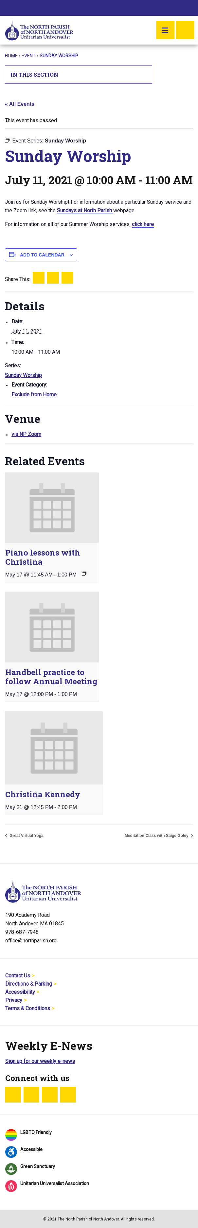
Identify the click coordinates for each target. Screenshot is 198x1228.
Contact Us (17, 976)
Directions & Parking (28, 984)
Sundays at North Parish (85, 210)
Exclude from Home (34, 394)
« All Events (19, 104)
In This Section (78, 74)
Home (11, 55)
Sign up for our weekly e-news (40, 1061)
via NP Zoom (26, 434)
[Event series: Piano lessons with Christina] (84, 574)
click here (143, 224)
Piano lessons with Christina (42, 557)
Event (29, 55)
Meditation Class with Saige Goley (157, 835)
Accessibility (20, 992)
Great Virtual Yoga (26, 835)
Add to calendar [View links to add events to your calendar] (42, 254)
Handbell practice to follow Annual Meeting (51, 677)
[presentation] (52, 508)
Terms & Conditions (27, 1008)
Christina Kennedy (42, 794)
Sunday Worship (23, 375)
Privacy (13, 1000)
